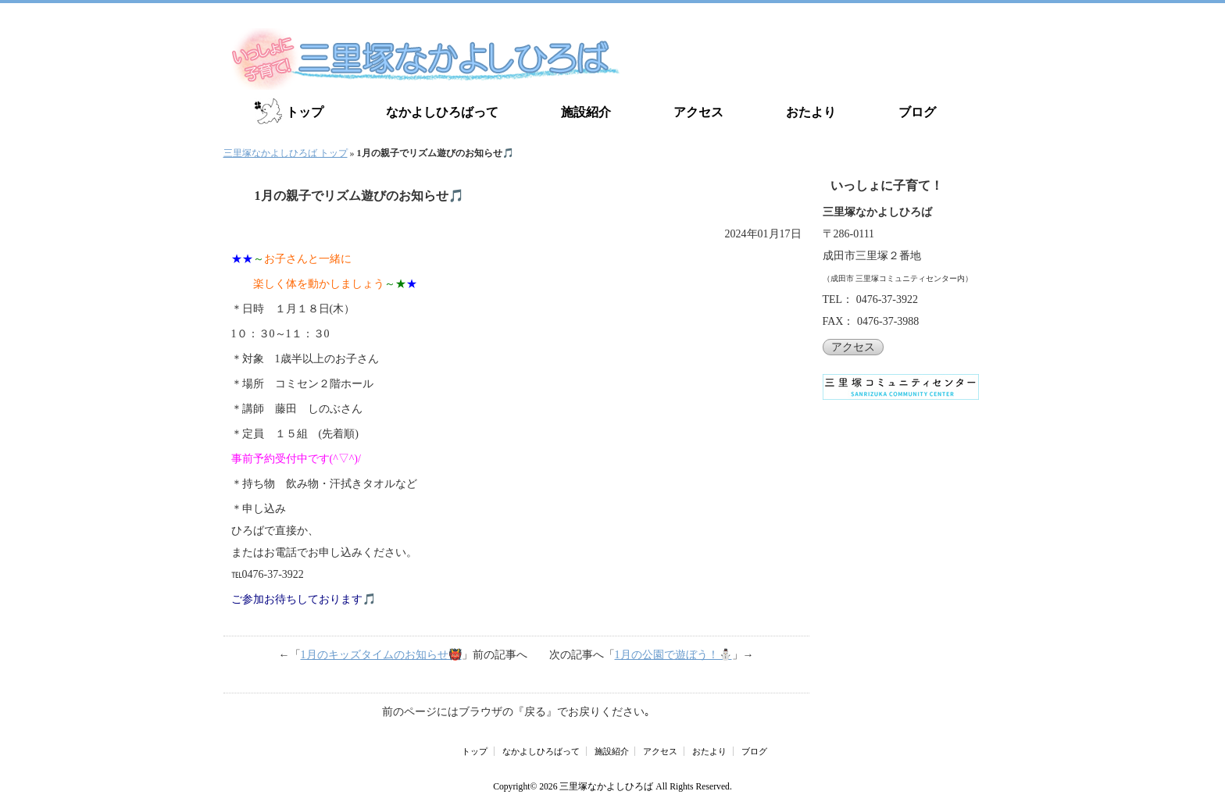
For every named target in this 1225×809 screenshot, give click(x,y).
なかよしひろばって (442, 112)
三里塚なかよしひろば (606, 787)
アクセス (698, 112)
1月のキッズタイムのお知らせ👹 (381, 655)
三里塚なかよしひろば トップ (285, 153)
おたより (811, 112)
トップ (304, 112)
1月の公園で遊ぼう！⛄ (673, 655)
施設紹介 (586, 112)
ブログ (917, 112)
